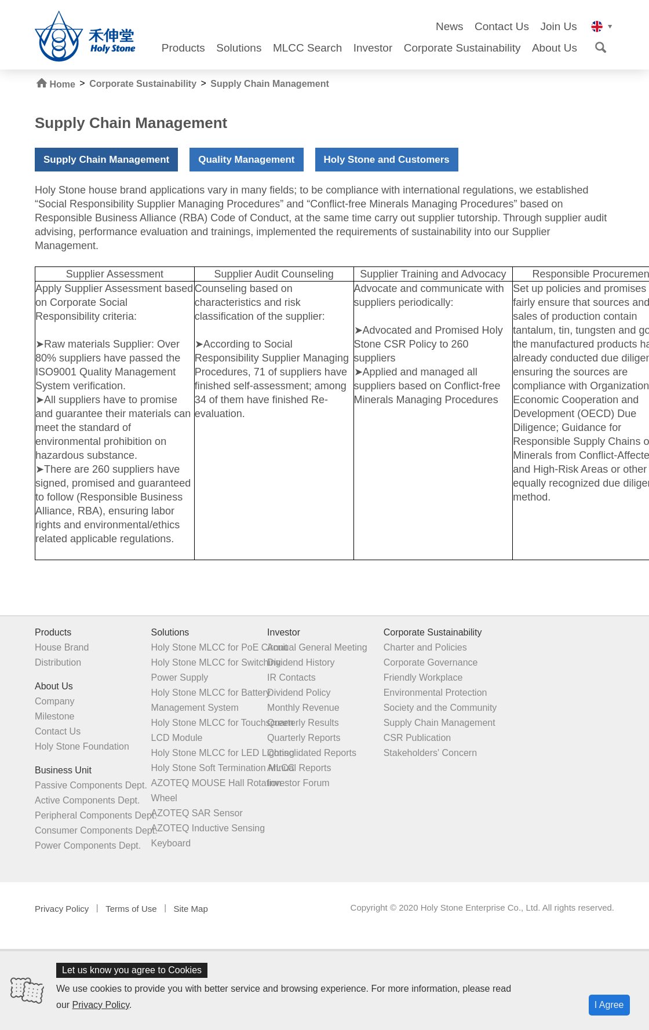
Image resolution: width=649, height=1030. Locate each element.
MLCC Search (307, 48)
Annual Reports (298, 768)
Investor (373, 48)
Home (56, 83)
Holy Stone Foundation (82, 746)
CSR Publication (416, 738)
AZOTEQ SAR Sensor (196, 813)
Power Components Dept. (88, 845)
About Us (554, 48)
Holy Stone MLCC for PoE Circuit (219, 647)
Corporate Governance (429, 662)
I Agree (609, 1005)
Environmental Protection (434, 692)
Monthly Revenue (303, 708)
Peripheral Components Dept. (96, 815)
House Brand (62, 647)
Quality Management (246, 159)
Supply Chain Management (269, 84)
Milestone (54, 716)
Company (54, 701)
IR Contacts (291, 677)
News (450, 26)
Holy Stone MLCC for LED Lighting (222, 753)
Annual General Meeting (317, 647)
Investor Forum (298, 783)
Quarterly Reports (303, 738)
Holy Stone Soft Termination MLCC (222, 768)
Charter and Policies (424, 647)
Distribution (58, 662)
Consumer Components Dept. (96, 830)
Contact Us (502, 26)
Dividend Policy (298, 692)
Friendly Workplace (422, 677)
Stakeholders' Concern (429, 753)
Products (183, 48)
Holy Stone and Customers (387, 159)
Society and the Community (439, 708)
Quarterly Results (302, 723)
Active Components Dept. (87, 800)
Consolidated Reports (311, 753)
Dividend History (300, 662)
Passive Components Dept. (91, 785)
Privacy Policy (100, 1005)
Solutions (238, 48)
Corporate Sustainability (462, 48)
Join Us (558, 26)
